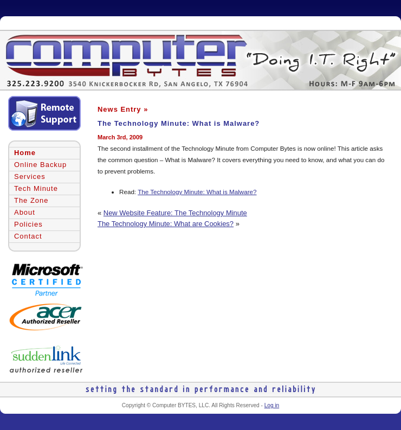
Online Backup (40, 165)
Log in (271, 405)
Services (30, 176)
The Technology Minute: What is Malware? (179, 123)
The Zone (31, 200)
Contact (28, 236)
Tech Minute (36, 188)
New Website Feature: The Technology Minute (175, 213)
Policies (28, 224)
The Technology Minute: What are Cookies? (166, 224)
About (24, 212)
